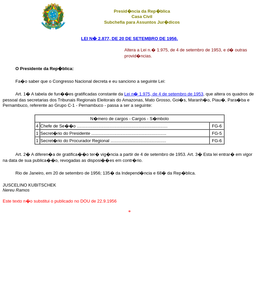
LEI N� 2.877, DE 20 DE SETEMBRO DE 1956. (129, 38)
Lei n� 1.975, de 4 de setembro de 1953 (163, 93)
